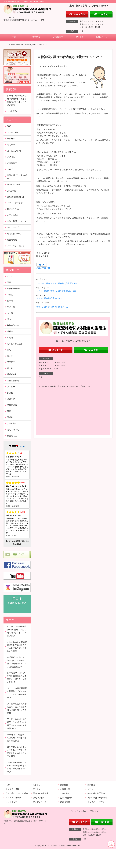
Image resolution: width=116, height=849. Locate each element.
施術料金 (36, 37)
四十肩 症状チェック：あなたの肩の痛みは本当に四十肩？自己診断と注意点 (17, 677)
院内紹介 (11, 145)
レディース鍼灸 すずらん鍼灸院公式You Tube (56, 291)
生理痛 (10, 338)
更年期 (10, 301)
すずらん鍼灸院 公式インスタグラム (52, 307)
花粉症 (10, 331)
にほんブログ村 (43, 268)
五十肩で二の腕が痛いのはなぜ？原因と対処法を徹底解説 (16, 738)
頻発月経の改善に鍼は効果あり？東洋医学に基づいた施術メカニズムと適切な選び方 (16, 662)
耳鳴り (10, 417)
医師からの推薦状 (15, 184)
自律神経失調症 (14, 288)
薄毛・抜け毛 (13, 430)
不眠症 (10, 295)
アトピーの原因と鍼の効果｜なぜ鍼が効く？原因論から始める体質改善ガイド (16, 723)
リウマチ (11, 319)
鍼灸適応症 (12, 436)
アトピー (11, 387)
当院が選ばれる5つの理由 (17, 176)
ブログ (10, 169)
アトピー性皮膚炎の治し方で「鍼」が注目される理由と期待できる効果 (16, 708)
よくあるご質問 (14, 151)
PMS (9, 350)
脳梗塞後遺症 (13, 325)
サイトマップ (13, 227)
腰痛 (9, 411)
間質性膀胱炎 (13, 381)
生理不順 (11, 307)
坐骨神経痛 (12, 405)
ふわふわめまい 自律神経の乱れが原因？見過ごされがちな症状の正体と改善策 (17, 646)
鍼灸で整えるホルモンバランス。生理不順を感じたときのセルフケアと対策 (16, 751)
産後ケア (11, 399)
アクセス (80, 37)
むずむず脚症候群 (15, 344)
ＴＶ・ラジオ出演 (15, 203)
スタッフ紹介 (13, 132)
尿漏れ (10, 393)
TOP (14, 37)
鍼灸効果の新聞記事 (16, 197)
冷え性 (10, 356)
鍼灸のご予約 (13, 209)
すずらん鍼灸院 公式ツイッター (50, 298)
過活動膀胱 (12, 374)
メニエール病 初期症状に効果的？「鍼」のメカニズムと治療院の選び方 (17, 693)
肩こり (10, 368)
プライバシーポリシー (16, 246)
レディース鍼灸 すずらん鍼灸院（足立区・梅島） (57, 283)
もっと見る (12, 111)
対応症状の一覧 (14, 234)
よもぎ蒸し (12, 191)
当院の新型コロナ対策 (16, 221)
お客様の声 (58, 37)
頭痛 (9, 282)
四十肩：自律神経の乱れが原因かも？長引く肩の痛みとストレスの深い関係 (16, 100)
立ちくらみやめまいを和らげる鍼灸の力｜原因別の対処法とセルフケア (16, 767)
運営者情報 (12, 240)
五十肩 (10, 313)
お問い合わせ (101, 37)
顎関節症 (11, 362)
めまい (10, 276)
